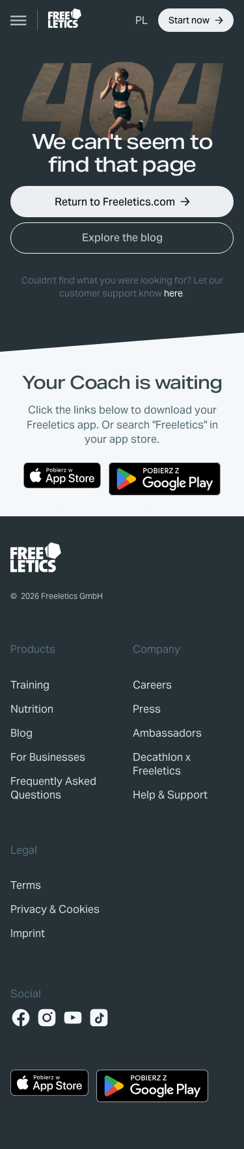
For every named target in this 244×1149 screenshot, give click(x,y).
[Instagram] (46, 1017)
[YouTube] (72, 1017)
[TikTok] (98, 1017)
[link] (65, 18)
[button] (141, 20)
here (173, 293)
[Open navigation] (19, 20)
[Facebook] (20, 1017)
